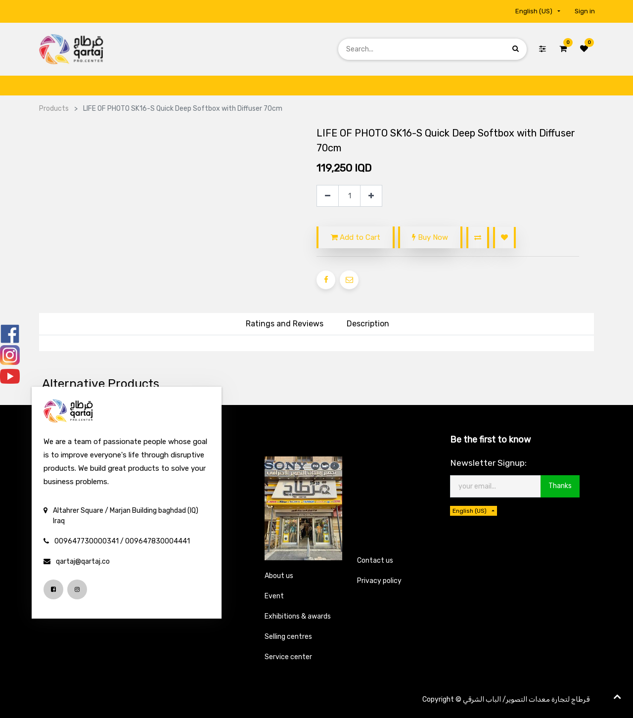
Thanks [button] (560, 486)
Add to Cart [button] (355, 237)
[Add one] (371, 196)
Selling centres (288, 636)
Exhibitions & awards (298, 616)
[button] (477, 237)
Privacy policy (379, 581)
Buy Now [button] (430, 237)
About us (279, 576)
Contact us (375, 560)
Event (274, 596)
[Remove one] (327, 196)
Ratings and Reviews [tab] (284, 323)
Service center (288, 657)
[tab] (368, 324)
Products (54, 108)
